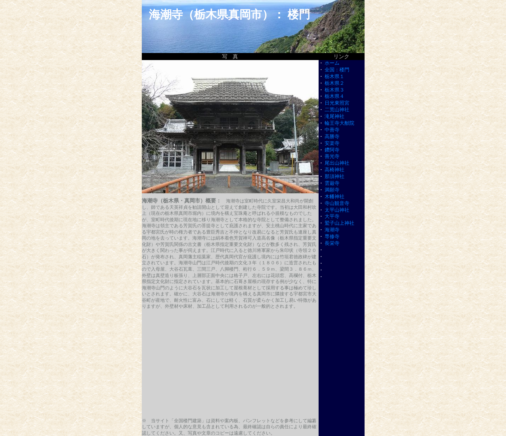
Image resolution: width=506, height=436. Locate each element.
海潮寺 (332, 229)
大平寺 (332, 216)
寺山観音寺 (337, 203)
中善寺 (332, 129)
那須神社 (334, 176)
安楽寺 (332, 143)
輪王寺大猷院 (339, 123)
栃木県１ (334, 76)
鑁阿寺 (332, 150)
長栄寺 (332, 243)
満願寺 (332, 190)
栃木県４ (334, 96)
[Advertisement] (230, 363)
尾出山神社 (337, 163)
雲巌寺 (332, 183)
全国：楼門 (337, 69)
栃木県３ (334, 90)
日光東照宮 (337, 103)
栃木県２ (334, 83)
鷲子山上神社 (339, 223)
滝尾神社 (334, 116)
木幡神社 (334, 196)
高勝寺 (332, 136)
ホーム (332, 63)
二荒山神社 (337, 109)
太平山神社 (337, 210)
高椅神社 (334, 169)
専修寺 (332, 236)
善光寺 (332, 156)
